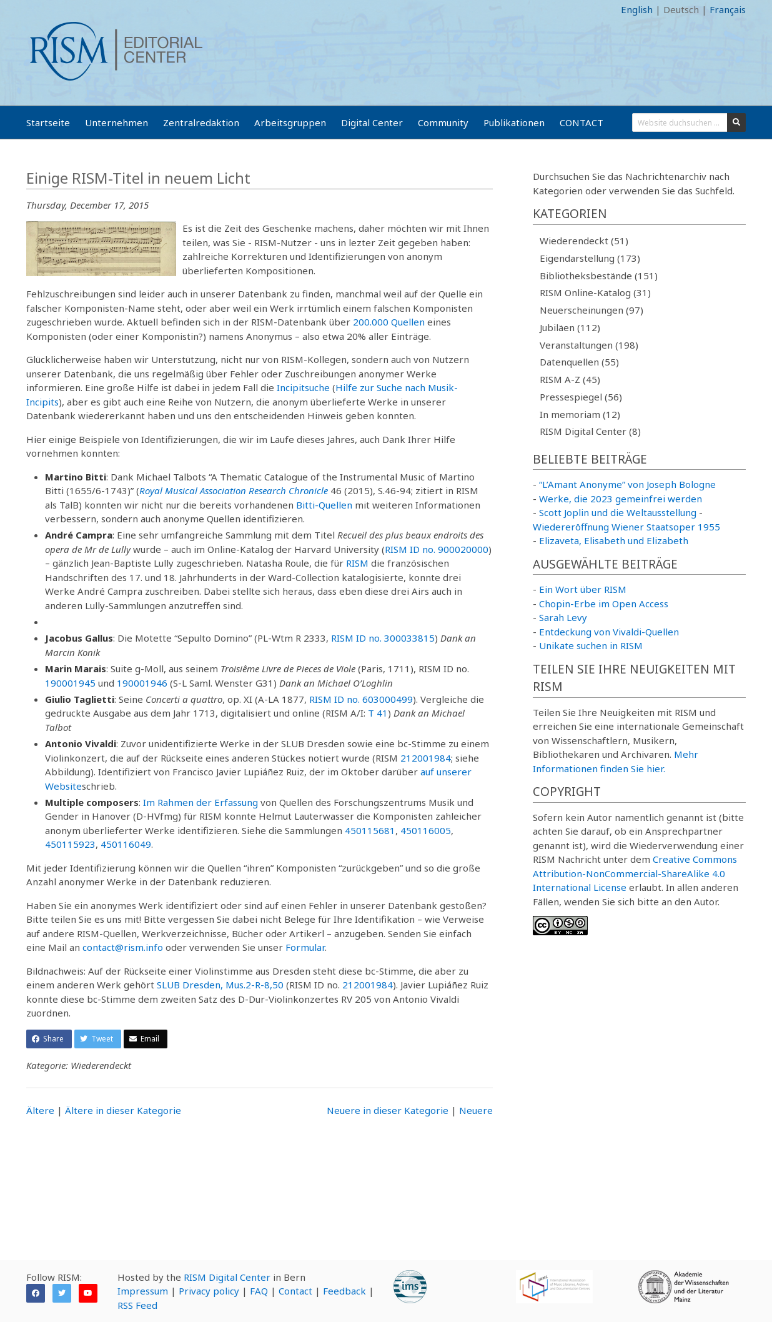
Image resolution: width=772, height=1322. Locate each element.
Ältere (40, 1110)
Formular (305, 947)
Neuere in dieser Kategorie (387, 1110)
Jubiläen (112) (570, 327)
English (637, 9)
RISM (357, 563)
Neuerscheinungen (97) (591, 310)
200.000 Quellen (389, 322)
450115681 (370, 830)
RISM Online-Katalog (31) (595, 292)
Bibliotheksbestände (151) (599, 275)
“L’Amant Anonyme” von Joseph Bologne (627, 484)
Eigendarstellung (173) (590, 258)
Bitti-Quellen (324, 505)
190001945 (70, 683)
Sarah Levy (563, 617)
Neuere (476, 1110)
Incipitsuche (303, 387)
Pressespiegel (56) (581, 396)
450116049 (126, 844)
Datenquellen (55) (579, 361)
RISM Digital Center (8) (590, 431)
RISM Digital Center (227, 1277)
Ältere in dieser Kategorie (123, 1110)
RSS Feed (137, 1305)
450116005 (425, 830)
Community (443, 122)
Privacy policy (209, 1291)
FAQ (259, 1291)
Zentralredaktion (201, 122)
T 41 (378, 713)
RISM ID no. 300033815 (383, 638)
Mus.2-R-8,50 (254, 984)
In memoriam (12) (580, 414)
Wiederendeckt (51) (584, 240)
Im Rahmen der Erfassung (200, 802)
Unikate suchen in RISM (591, 645)
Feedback (344, 1291)
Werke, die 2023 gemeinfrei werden (620, 498)
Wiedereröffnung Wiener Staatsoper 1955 (626, 526)
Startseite (48, 122)
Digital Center (372, 122)
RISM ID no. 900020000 (436, 549)
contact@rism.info (122, 947)
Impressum (142, 1291)
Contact (295, 1291)
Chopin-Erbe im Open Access (603, 603)
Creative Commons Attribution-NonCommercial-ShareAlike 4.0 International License (635, 873)
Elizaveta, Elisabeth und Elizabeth (613, 540)
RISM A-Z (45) (570, 379)
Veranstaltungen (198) (589, 345)
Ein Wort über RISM (582, 589)
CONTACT (581, 122)
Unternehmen (116, 122)
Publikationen (514, 122)
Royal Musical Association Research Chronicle (233, 490)
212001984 (425, 758)
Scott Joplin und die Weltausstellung (617, 512)
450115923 (70, 844)
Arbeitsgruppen (290, 122)
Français (728, 9)
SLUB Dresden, (190, 984)
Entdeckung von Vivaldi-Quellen (609, 631)
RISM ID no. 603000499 (361, 699)
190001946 (142, 683)
